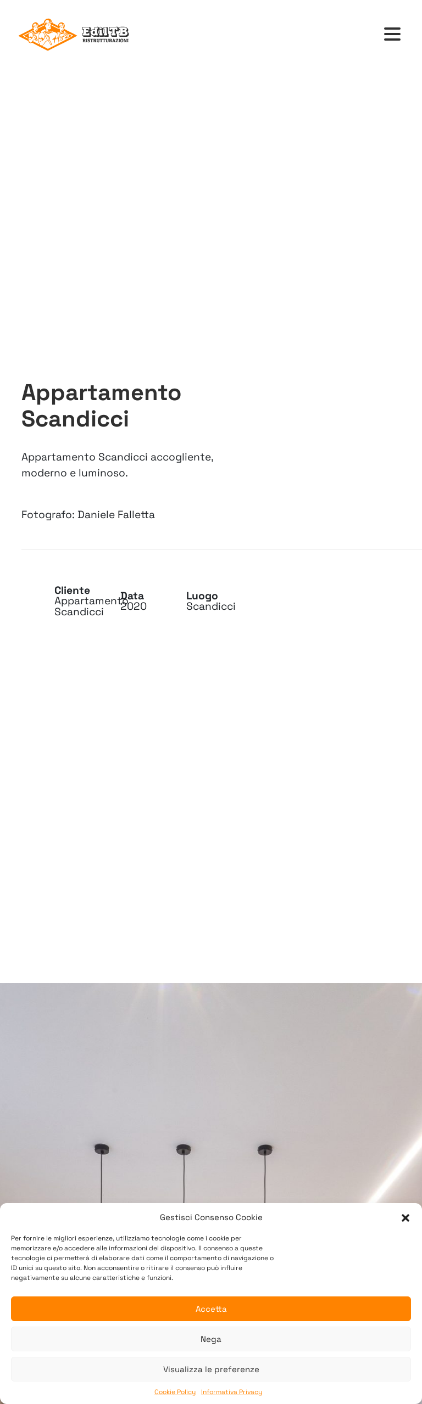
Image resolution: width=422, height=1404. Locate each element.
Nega (211, 1339)
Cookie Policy (175, 1392)
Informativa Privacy (231, 1392)
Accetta (211, 1309)
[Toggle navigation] (392, 34)
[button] (405, 1216)
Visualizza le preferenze (211, 1369)
